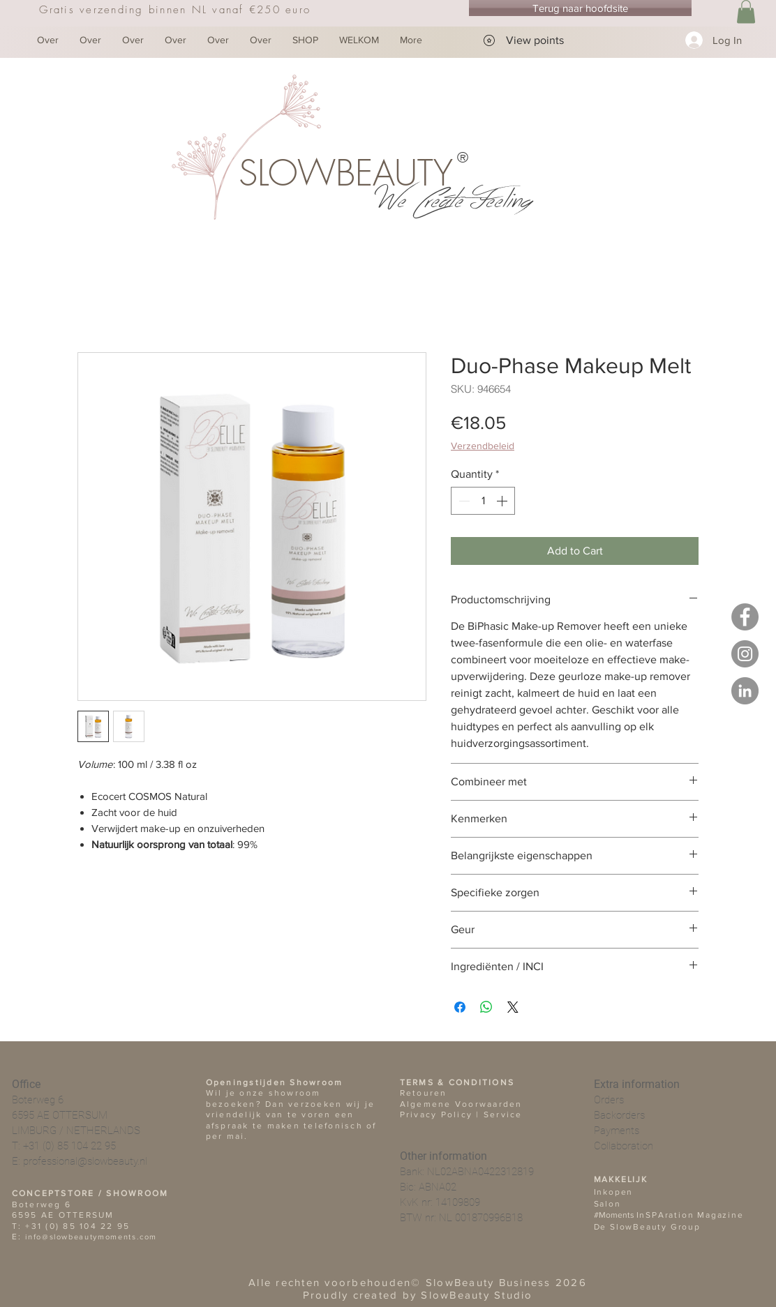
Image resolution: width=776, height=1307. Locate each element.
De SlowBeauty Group (647, 1227)
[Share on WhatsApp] (486, 1007)
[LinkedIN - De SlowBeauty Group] (745, 690)
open (621, 1192)
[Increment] (503, 501)
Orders (609, 1100)
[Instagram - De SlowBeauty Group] (745, 653)
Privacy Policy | (442, 1114)
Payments (616, 1130)
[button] (746, 11)
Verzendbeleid (482, 445)
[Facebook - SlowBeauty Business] (745, 616)
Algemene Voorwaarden (461, 1104)
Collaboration (623, 1146)
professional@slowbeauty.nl (85, 1161)
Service (503, 1114)
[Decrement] (462, 501)
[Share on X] (513, 1007)
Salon (607, 1204)
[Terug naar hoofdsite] (580, 8)
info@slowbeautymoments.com (91, 1236)
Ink (601, 1192)
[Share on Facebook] (460, 1007)
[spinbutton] (482, 501)
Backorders (619, 1115)
